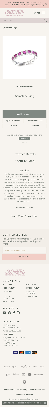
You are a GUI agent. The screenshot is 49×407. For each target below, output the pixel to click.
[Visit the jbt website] (42, 367)
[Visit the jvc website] (16, 374)
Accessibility (31, 296)
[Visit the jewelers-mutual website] (38, 374)
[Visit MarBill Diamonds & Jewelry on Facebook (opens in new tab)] (14, 312)
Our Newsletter (15, 234)
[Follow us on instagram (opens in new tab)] (18, 312)
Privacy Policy (22, 389)
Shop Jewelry (9, 288)
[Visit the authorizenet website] (24, 382)
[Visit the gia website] (15, 367)
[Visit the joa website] (8, 374)
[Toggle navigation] (44, 12)
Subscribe (24, 256)
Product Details (24, 154)
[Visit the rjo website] (23, 374)
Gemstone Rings (10, 28)
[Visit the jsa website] (30, 374)
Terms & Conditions (8, 297)
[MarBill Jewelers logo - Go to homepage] (14, 12)
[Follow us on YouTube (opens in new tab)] (4, 312)
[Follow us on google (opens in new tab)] (9, 312)
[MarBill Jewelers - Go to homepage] (15, 272)
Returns (35, 126)
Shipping (13, 126)
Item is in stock (25, 138)
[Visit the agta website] (35, 367)
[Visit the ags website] (25, 367)
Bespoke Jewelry (32, 288)
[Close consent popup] (45, 403)
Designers (7, 285)
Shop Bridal (30, 285)
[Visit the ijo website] (7, 367)
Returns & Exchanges (30, 292)
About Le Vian (25, 161)
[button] (34, 12)
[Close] (45, 3)
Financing (7, 291)
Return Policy (9, 389)
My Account (8, 301)
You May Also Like (24, 216)
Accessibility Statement (24, 394)
